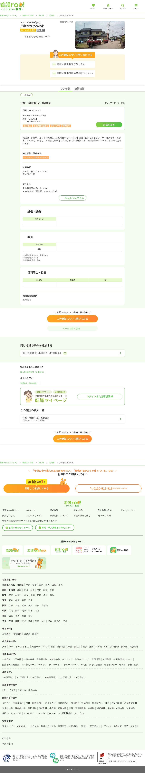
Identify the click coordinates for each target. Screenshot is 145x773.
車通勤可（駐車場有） (29, 383)
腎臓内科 (85, 703)
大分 (43, 621)
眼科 (71, 708)
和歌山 (44, 605)
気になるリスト (128, 510)
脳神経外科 (20, 708)
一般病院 (6, 659)
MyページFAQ (104, 515)
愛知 (11, 600)
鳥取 (24, 610)
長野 (52, 590)
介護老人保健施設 (10, 664)
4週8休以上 (22, 726)
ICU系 (45, 646)
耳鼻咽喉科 (80, 708)
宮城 (41, 585)
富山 (26, 590)
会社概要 (6, 738)
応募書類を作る (104, 510)
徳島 (11, 616)
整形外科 (32, 708)
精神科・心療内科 (115, 708)
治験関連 (134, 646)
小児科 (52, 708)
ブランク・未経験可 (112, 726)
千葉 (32, 595)
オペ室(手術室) (22, 646)
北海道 (20, 585)
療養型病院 (42, 659)
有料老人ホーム (28, 664)
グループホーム (71, 664)
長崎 (30, 621)
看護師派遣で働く (82, 515)
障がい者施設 (95, 664)
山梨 (45, 590)
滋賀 (30, 605)
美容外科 (6, 703)
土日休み (34, 726)
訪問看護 (61, 646)
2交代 (5, 690)
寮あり (84, 726)
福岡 (17, 621)
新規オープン (8, 726)
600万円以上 (51, 677)
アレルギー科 (53, 713)
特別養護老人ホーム (123, 659)
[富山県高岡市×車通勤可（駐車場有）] (72, 353)
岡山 (17, 610)
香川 (17, 616)
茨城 (39, 595)
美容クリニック (82, 659)
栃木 (46, 595)
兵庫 (24, 605)
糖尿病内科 (97, 703)
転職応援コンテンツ (59, 515)
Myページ (30, 510)
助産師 (35, 634)
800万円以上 (80, 677)
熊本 (37, 621)
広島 (11, 610)
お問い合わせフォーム (17, 527)
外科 (107, 703)
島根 (30, 610)
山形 (54, 585)
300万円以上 (8, 677)
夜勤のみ (32, 690)
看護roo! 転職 (27, 16)
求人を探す (79, 510)
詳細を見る (109, 125)
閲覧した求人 (8, 515)
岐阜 (17, 600)
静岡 (24, 600)
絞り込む (26, 95)
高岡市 (52, 16)
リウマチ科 (16, 713)
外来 (11, 646)
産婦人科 (62, 708)
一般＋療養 (29, 659)
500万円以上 (37, 677)
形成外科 (43, 708)
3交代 (12, 690)
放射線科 (131, 708)
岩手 (34, 585)
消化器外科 (7, 708)
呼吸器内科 (37, 703)
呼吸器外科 (117, 703)
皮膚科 (91, 708)
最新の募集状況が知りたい (71, 64)
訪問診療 (114, 646)
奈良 (37, 605)
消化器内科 (50, 703)
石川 (32, 590)
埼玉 (26, 595)
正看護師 (6, 634)
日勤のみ (22, 690)
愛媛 (24, 616)
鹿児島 (57, 621)
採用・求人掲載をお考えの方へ (54, 527)
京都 (17, 605)
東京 (11, 595)
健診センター (110, 664)
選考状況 (54, 510)
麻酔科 (5, 713)
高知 (30, 616)
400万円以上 (23, 677)
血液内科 (75, 703)
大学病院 (17, 659)
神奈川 (18, 595)
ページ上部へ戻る (72, 328)
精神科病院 (54, 659)
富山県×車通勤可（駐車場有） (32, 372)
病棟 (4, 646)
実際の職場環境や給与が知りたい (75, 73)
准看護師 (17, 634)
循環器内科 (63, 703)
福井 (39, 590)
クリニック (67, 659)
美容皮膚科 (18, 703)
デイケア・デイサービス (49, 664)
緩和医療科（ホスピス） (73, 713)
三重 (30, 600)
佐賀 (24, 621)
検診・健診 (88, 646)
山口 (37, 610)
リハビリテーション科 (34, 713)
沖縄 (65, 621)
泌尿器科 (101, 708)
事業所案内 (7, 743)
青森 (28, 585)
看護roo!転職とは (10, 510)
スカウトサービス (34, 515)
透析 (53, 646)
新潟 (19, 590)
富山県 (41, 16)
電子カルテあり (131, 726)
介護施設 (107, 659)
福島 (60, 585)
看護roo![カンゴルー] (8, 16)
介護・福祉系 (74, 646)
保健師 (27, 634)
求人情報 (65, 88)
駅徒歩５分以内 (48, 726)
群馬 (52, 595)
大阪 (11, 605)
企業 (136, 664)
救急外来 (36, 646)
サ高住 (84, 664)
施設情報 (79, 88)
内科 (28, 703)
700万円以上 (66, 677)
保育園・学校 (102, 646)
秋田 (47, 585)
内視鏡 (124, 646)
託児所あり (95, 726)
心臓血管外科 (130, 703)
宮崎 (50, 621)
